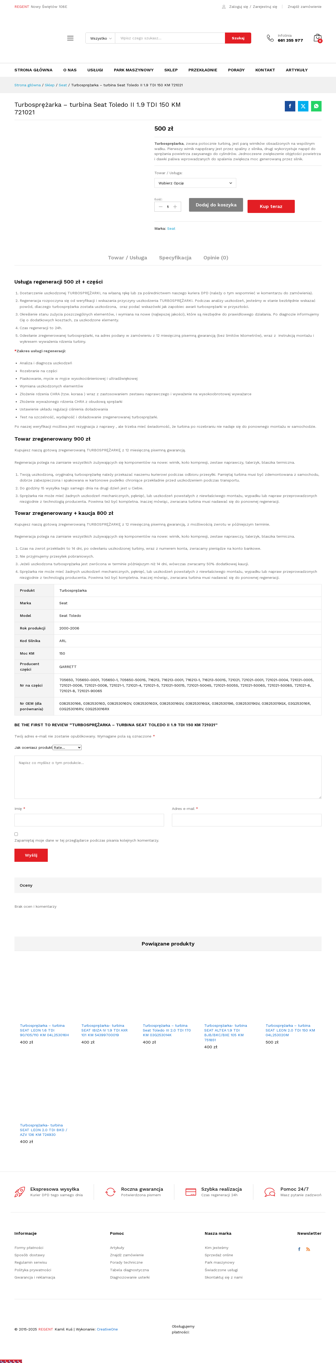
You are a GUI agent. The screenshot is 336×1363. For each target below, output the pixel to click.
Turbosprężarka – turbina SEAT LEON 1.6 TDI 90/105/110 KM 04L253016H (44, 1028)
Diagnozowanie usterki (130, 1275)
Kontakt (265, 70)
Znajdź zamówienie (305, 6)
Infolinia (285, 35)
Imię (19, 807)
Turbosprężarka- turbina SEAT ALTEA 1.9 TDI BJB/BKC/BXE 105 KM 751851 (225, 1031)
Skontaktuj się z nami (224, 1275)
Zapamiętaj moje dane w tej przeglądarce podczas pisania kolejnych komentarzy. (86, 839)
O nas (70, 70)
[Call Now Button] (11, 1360)
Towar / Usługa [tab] (127, 256)
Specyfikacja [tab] (175, 256)
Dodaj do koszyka (216, 204)
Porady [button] (236, 70)
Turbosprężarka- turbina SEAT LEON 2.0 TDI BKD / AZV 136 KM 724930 (43, 1128)
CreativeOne (107, 1327)
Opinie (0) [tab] (215, 256)
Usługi (95, 70)
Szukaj (238, 38)
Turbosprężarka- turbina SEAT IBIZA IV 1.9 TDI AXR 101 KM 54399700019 (104, 1028)
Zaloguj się (238, 6)
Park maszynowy (134, 70)
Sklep (171, 70)
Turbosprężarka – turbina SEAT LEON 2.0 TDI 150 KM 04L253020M (290, 1028)
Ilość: (158, 199)
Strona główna (33, 70)
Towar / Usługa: (169, 173)
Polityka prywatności (32, 1268)
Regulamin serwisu (30, 1261)
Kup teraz (274, 204)
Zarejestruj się (265, 6)
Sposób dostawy (29, 1253)
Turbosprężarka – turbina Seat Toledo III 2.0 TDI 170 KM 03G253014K (167, 1028)
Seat (171, 227)
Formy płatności (28, 1246)
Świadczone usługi (221, 1268)
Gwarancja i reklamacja (34, 1275)
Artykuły (297, 70)
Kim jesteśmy (216, 1246)
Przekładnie (202, 70)
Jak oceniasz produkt (33, 746)
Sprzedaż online (219, 1253)
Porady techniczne (126, 1261)
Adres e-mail (185, 807)
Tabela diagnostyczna (129, 1268)
